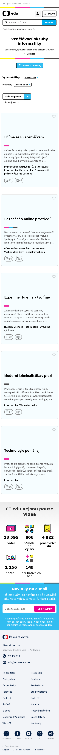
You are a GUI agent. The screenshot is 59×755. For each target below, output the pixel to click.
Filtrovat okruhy (31, 65)
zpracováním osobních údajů (36, 624)
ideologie (21, 29)
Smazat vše (30, 77)
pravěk (31, 29)
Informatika (21, 84)
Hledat (49, 22)
